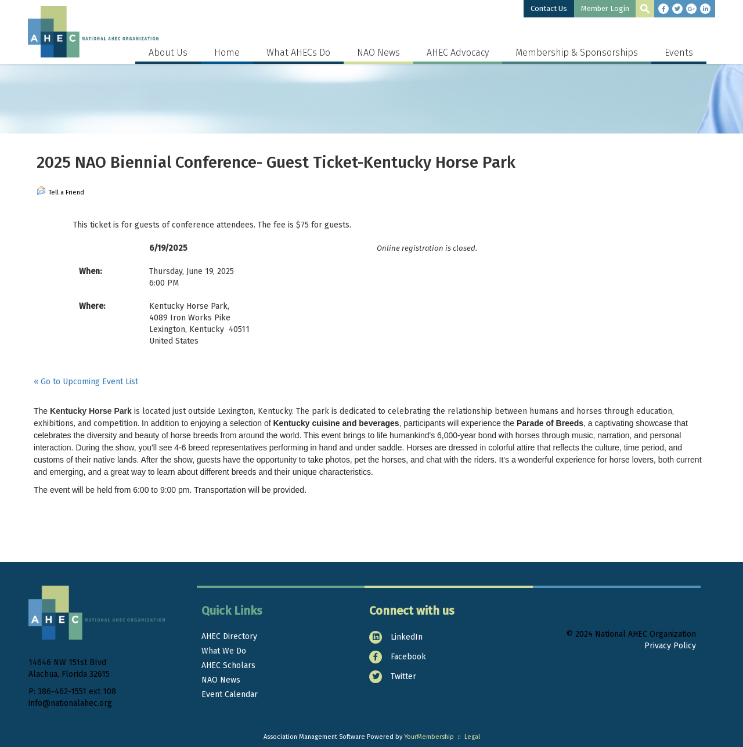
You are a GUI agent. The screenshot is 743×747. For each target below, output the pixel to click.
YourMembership (429, 737)
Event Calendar (229, 694)
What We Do (223, 651)
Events (679, 52)
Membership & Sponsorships (576, 52)
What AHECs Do (298, 52)
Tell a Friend (60, 191)
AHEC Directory (229, 636)
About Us (168, 52)
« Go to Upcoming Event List (86, 382)
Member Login (605, 8)
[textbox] (645, 8)
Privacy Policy (670, 646)
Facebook (397, 657)
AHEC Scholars (228, 665)
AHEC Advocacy (458, 52)
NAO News (378, 52)
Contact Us (549, 8)
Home (227, 52)
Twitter (392, 676)
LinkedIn (396, 637)
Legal (472, 737)
